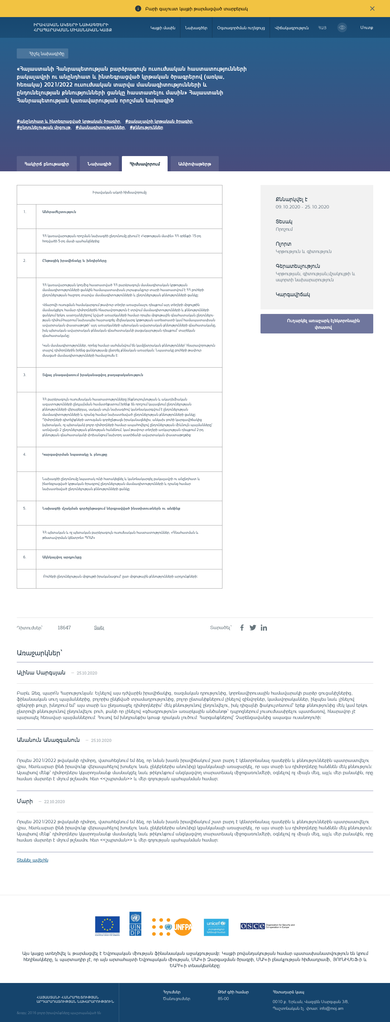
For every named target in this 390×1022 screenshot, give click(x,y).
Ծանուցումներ (176, 998)
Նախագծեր (196, 27)
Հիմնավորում (144, 163)
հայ (322, 27)
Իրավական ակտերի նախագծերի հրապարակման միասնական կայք (73, 27)
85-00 (223, 998)
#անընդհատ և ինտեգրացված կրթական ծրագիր (68, 121)
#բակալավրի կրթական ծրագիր (158, 121)
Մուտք (366, 27)
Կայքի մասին (163, 27)
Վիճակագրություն (292, 27)
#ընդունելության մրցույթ (43, 127)
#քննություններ (146, 127)
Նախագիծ (99, 163)
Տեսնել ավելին (32, 860)
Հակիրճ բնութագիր (46, 163)
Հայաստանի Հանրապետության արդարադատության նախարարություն (75, 999)
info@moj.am (331, 1008)
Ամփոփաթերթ (194, 163)
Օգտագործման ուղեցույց (241, 27)
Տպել (99, 627)
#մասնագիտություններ (100, 127)
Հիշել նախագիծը (46, 53)
